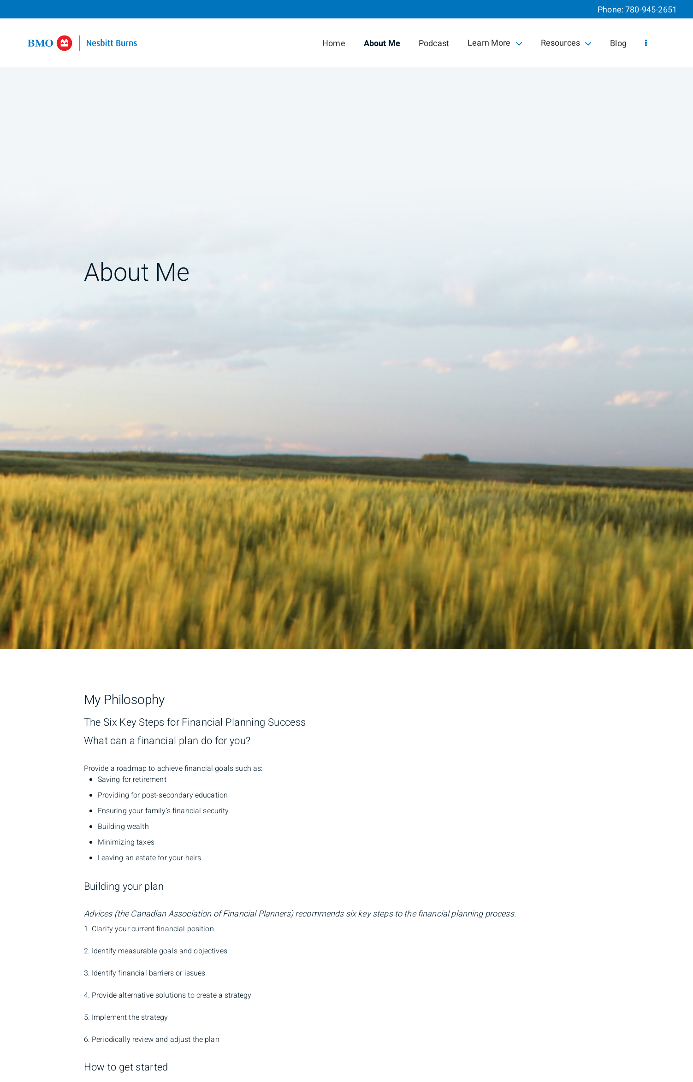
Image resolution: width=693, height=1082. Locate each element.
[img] (346, 324)
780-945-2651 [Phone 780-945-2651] (651, 10)
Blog (618, 43)
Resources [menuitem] (566, 43)
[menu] (646, 44)
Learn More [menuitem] (495, 43)
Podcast (434, 43)
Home (333, 43)
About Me (382, 43)
